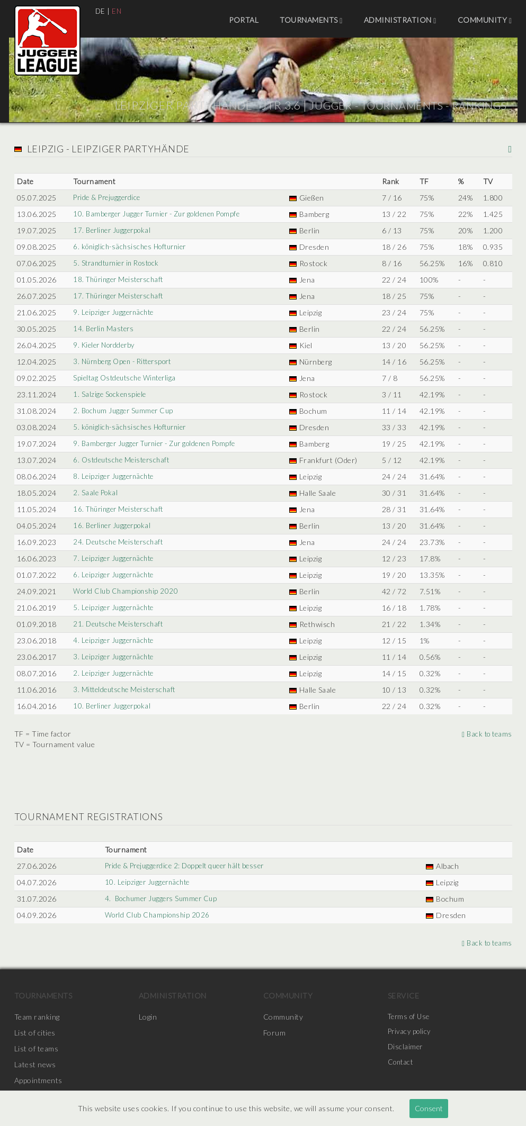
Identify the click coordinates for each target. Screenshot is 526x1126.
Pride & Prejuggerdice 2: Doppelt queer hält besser (187, 865)
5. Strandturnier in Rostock (118, 263)
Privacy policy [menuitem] (411, 1032)
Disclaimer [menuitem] (406, 1048)
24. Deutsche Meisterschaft (119, 542)
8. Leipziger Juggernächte (114, 476)
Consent (429, 1108)
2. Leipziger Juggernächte (114, 673)
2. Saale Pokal (94, 492)
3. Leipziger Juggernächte (114, 656)
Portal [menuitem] (243, 19)
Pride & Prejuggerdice (107, 197)
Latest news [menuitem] (35, 1064)
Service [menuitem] (404, 995)
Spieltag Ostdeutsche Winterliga (126, 378)
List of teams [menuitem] (36, 1048)
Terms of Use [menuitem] (410, 1016)
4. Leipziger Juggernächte (114, 640)
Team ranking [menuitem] (37, 1016)
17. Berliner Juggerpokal (112, 230)
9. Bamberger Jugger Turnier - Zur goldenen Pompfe (159, 443)
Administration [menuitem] (400, 20)
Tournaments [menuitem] (311, 20)
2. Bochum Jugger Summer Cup (124, 410)
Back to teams (485, 733)
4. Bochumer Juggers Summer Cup (160, 898)
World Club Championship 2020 (126, 591)
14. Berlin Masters (103, 328)
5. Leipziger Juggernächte (114, 607)
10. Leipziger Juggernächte (146, 882)
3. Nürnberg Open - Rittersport (125, 361)
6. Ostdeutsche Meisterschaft (122, 460)
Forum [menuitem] (274, 1032)
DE (100, 10)
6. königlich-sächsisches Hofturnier (132, 246)
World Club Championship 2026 (156, 915)
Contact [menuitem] (402, 1064)
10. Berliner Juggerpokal (112, 706)
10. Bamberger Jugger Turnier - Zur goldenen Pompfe (162, 214)
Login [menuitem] (148, 1016)
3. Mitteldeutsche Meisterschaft (126, 689)
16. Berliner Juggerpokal (112, 525)
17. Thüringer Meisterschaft (119, 296)
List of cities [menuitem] (35, 1032)
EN (117, 10)
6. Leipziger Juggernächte (114, 574)
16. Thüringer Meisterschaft (119, 509)
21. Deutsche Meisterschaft (119, 624)
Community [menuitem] (485, 20)
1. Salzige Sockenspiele (109, 394)
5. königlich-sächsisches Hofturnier (132, 427)
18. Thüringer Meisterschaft (119, 279)
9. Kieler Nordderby (105, 345)
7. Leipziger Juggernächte (114, 558)
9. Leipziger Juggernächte (114, 312)
